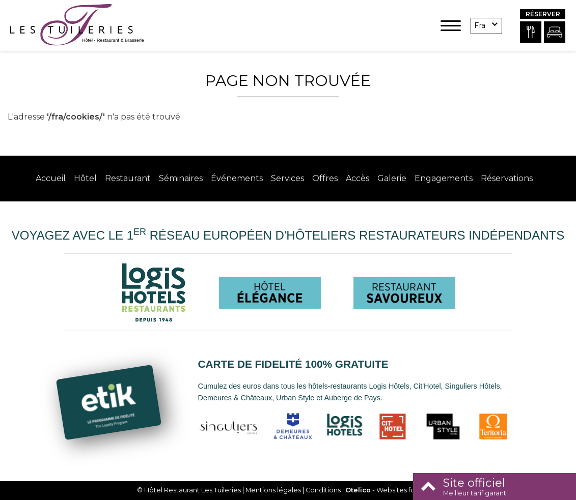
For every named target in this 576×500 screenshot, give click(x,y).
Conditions (323, 490)
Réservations (507, 178)
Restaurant (128, 178)
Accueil (51, 178)
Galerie (391, 178)
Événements (237, 178)
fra (479, 25)
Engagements (444, 178)
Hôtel (85, 178)
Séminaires (181, 178)
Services (287, 178)
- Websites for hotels (392, 490)
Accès (357, 178)
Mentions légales (273, 490)
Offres (325, 178)
